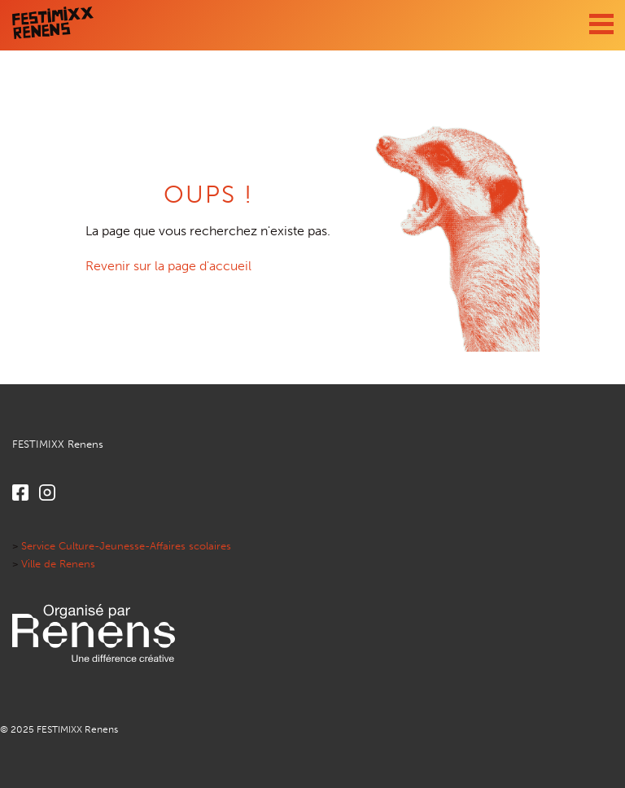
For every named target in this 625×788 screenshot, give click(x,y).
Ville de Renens (58, 564)
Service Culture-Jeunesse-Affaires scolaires (126, 546)
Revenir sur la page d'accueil (168, 266)
